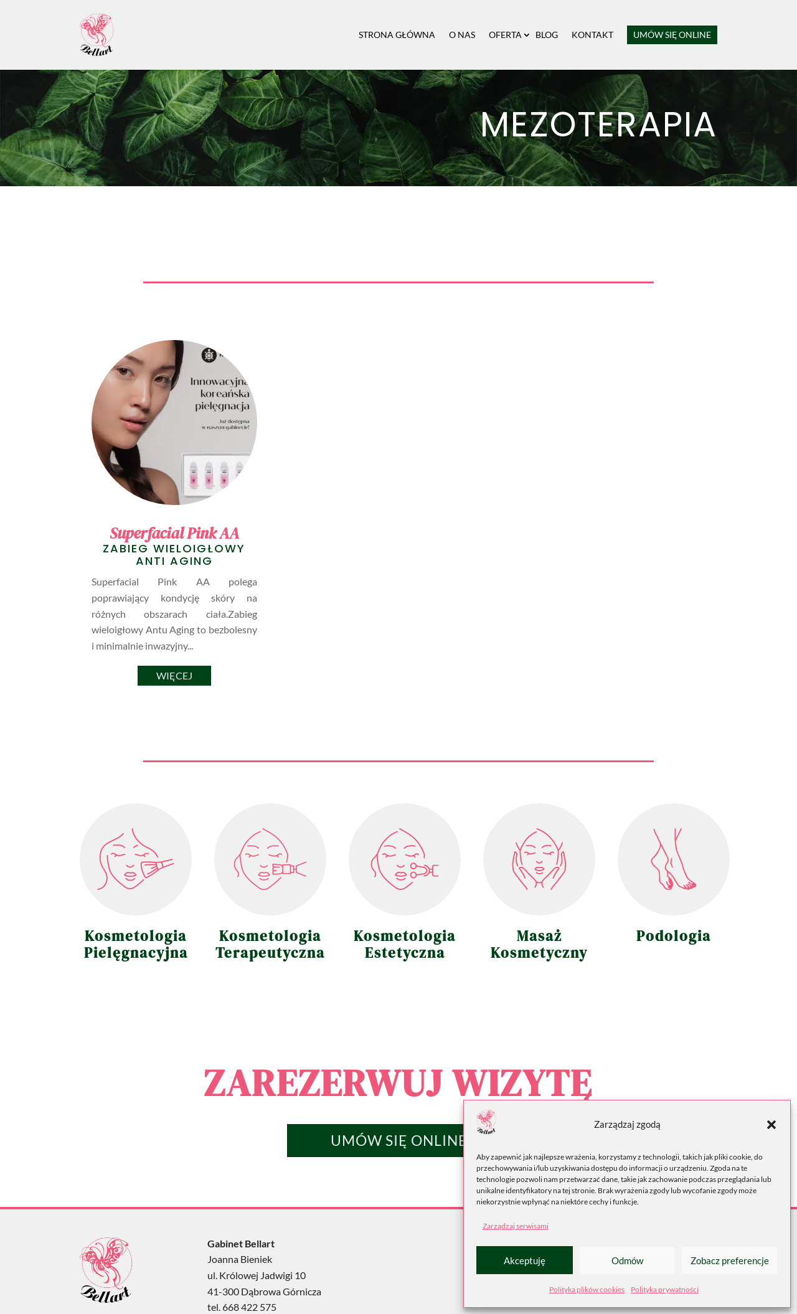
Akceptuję (524, 1260)
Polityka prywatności (665, 1289)
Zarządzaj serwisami (516, 1226)
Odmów (627, 1260)
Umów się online (672, 34)
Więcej (174, 675)
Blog (546, 34)
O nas (462, 34)
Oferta (505, 34)
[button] (771, 1124)
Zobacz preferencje (730, 1260)
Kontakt (592, 34)
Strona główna (397, 34)
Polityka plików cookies (587, 1289)
